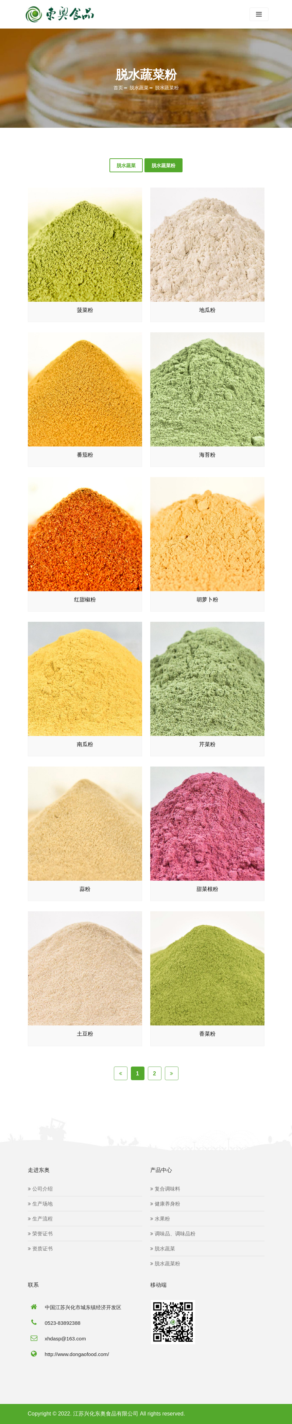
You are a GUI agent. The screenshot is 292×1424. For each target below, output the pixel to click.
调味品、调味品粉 (172, 1234)
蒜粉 (85, 889)
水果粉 (160, 1219)
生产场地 (40, 1204)
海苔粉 (207, 455)
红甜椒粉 (85, 600)
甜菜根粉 (207, 889)
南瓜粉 (85, 745)
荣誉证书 (40, 1234)
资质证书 (40, 1249)
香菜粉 (207, 1034)
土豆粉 (85, 1034)
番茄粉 (85, 455)
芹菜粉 (207, 745)
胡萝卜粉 (207, 600)
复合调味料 (165, 1189)
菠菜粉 (85, 310)
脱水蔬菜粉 (167, 88)
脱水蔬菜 (139, 88)
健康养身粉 (165, 1204)
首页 (118, 88)
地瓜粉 (207, 310)
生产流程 (40, 1219)
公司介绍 (40, 1189)
